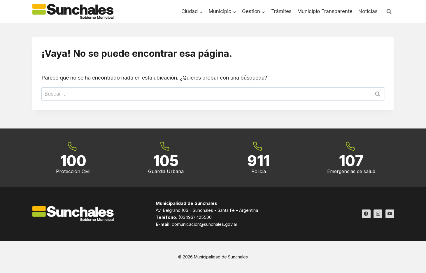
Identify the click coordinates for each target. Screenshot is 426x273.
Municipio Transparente (325, 11)
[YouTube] (389, 213)
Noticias (368, 11)
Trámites (281, 11)
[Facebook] (366, 213)
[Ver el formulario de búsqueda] (389, 11)
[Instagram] (378, 213)
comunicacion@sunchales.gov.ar (204, 224)
